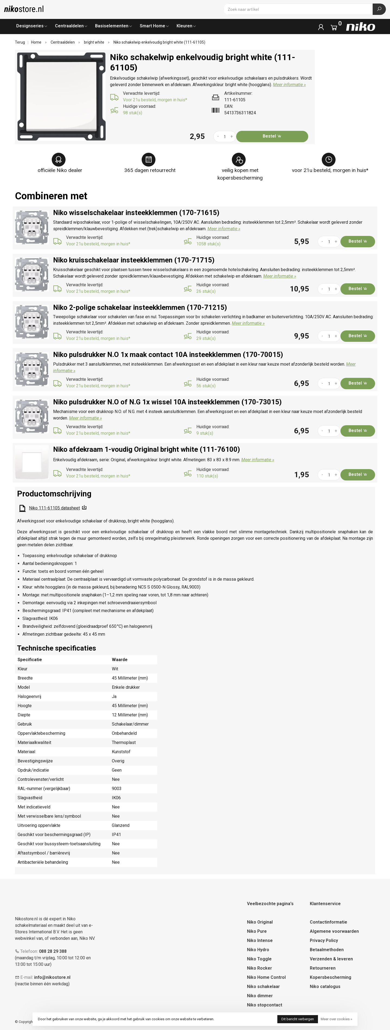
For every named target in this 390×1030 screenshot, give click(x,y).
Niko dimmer (260, 995)
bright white (94, 42)
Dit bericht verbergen (297, 1019)
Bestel (272, 136)
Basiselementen (111, 25)
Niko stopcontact (264, 1005)
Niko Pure (257, 931)
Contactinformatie (328, 922)
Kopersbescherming (330, 977)
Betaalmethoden (327, 949)
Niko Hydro (258, 949)
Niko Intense (260, 940)
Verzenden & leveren (331, 958)
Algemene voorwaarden (334, 931)
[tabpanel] (61, 96)
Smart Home (152, 25)
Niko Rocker (259, 968)
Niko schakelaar (263, 986)
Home (36, 42)
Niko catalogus (325, 986)
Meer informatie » (289, 84)
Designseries (30, 25)
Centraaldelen (69, 25)
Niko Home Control (266, 977)
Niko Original (260, 922)
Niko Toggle (259, 958)
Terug (20, 42)
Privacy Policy (324, 940)
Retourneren (323, 968)
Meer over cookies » (336, 1019)
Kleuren (184, 25)
